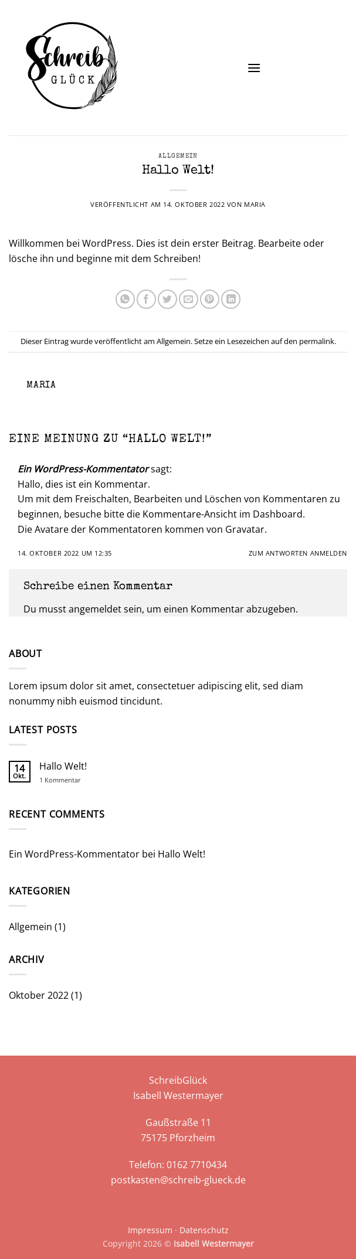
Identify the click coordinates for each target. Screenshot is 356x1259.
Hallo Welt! (63, 766)
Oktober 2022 (39, 995)
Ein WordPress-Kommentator (83, 468)
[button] (254, 67)
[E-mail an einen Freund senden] (188, 299)
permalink (316, 341)
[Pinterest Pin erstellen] (209, 299)
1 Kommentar (67, 780)
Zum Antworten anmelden (298, 553)
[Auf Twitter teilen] (167, 299)
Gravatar (245, 529)
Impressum (150, 1230)
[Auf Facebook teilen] (146, 299)
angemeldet (95, 609)
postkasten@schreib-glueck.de (178, 1179)
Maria (255, 204)
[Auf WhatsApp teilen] (125, 299)
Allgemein (177, 156)
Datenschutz (204, 1230)
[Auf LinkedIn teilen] (230, 299)
